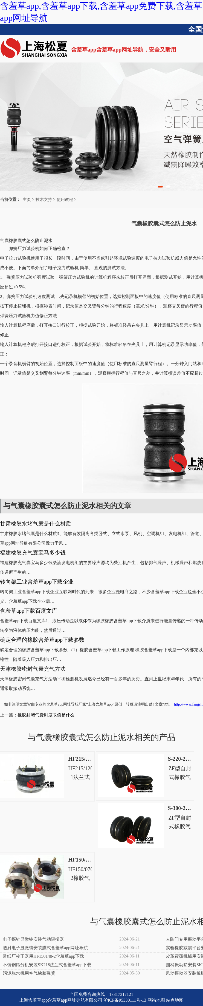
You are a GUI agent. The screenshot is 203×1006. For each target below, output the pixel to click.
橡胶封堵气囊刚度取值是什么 (46, 715)
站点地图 (175, 1000)
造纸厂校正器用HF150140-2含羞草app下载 (43, 956)
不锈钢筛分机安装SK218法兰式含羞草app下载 (47, 964)
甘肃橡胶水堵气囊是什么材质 (35, 524)
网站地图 (156, 1000)
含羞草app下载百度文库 (28, 611)
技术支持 (44, 199)
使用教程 (65, 199)
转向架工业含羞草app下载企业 (37, 582)
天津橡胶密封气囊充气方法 (33, 669)
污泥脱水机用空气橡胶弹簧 (29, 973)
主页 (27, 199)
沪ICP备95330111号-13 (124, 1000)
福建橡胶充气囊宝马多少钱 (33, 553)
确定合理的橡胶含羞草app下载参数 (42, 640)
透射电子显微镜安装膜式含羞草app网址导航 (45, 947)
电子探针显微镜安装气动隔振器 (33, 939)
